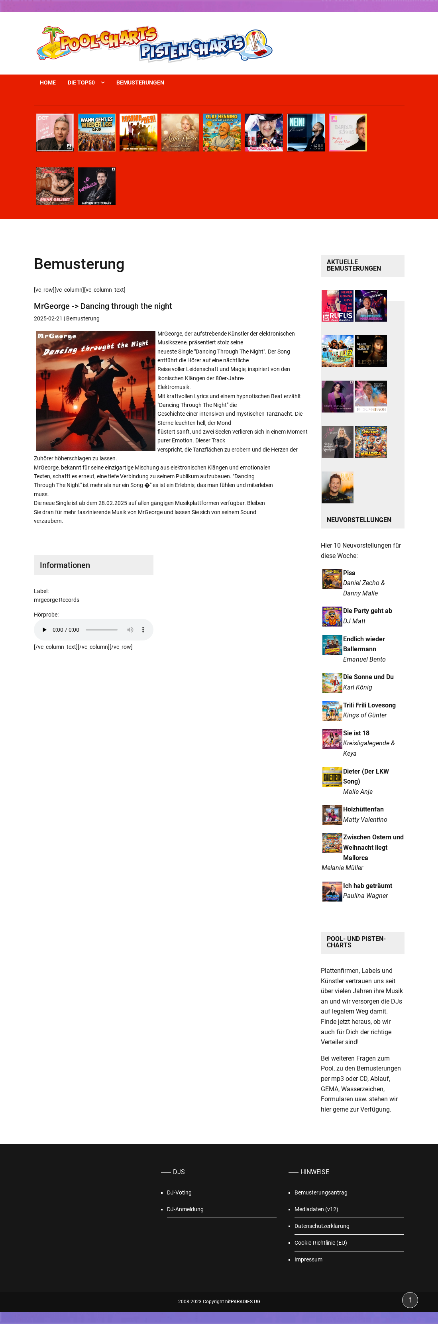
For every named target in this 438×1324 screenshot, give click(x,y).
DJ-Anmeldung (185, 1209)
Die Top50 (81, 82)
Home (48, 82)
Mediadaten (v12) (316, 1209)
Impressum (308, 1259)
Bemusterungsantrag (321, 1192)
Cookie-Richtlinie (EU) (321, 1243)
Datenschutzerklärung (322, 1226)
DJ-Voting (179, 1192)
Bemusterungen (140, 82)
